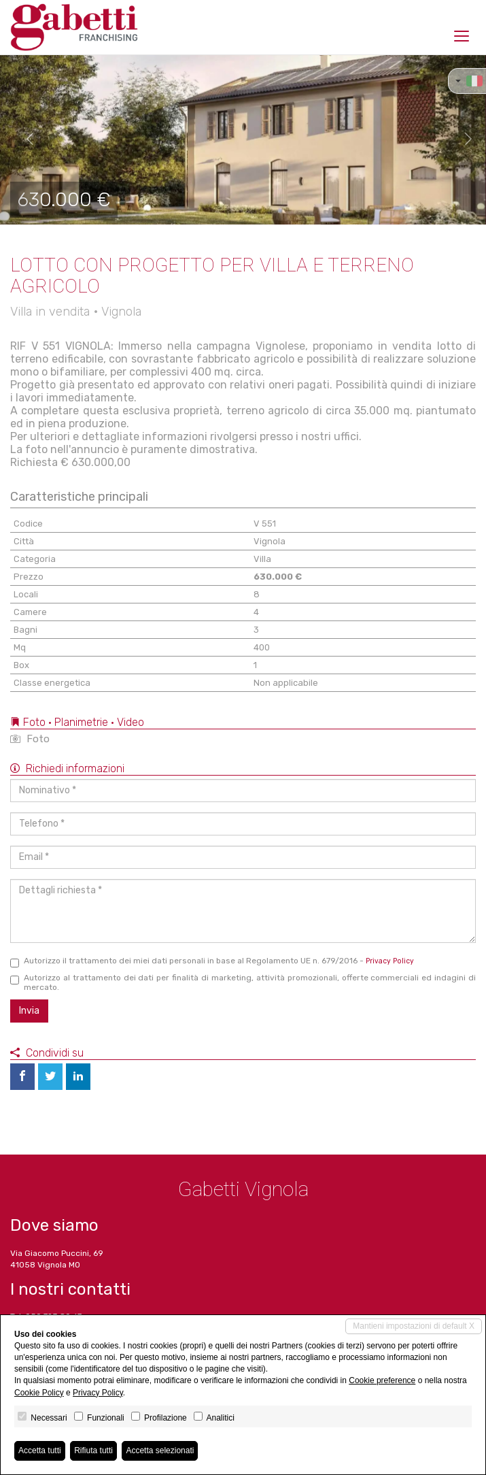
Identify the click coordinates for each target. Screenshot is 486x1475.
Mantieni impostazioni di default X (413, 1326)
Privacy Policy (390, 961)
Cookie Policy (39, 1392)
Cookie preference (382, 1380)
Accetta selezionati (160, 1450)
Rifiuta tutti (93, 1450)
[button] (24, 139)
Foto (30, 739)
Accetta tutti (39, 1450)
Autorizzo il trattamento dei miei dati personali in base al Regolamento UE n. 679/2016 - (212, 961)
